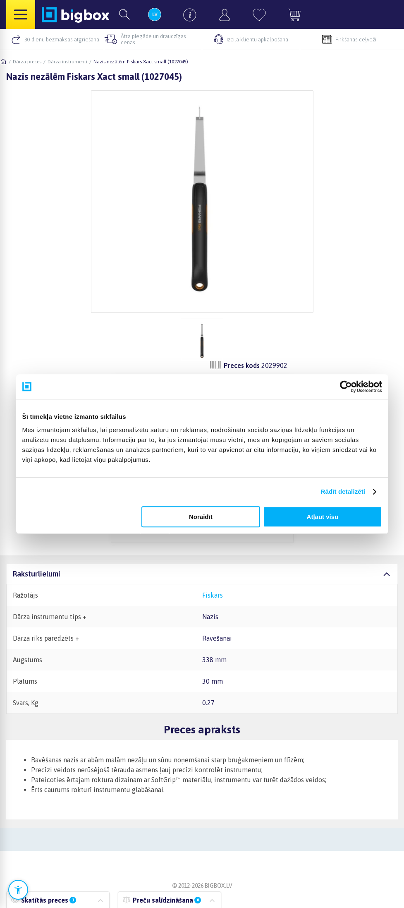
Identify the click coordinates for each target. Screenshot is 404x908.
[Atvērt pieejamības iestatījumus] (18, 890)
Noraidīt (201, 516)
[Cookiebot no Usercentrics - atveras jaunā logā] (346, 386)
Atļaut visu (323, 516)
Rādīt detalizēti (343, 491)
